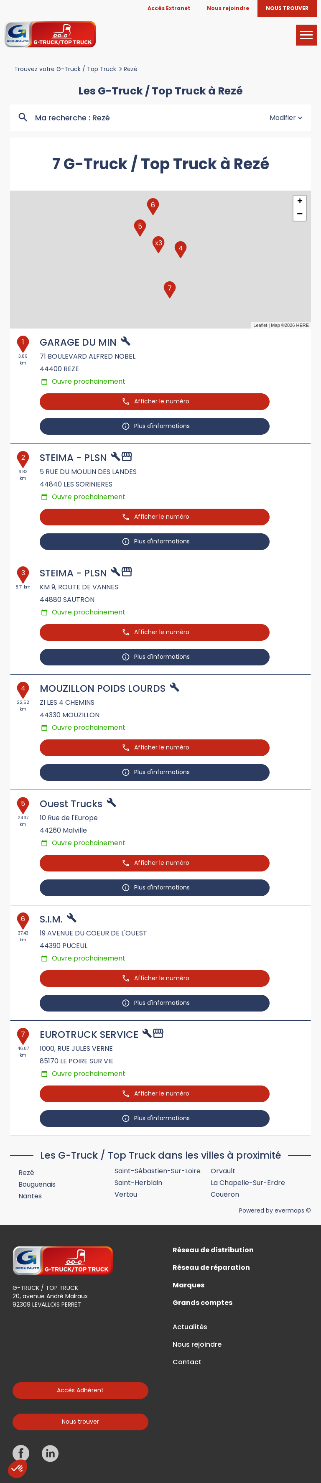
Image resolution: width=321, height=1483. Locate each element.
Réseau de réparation (211, 1268)
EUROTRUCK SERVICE (89, 1034)
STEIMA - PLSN (73, 457)
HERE (302, 325)
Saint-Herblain (138, 1182)
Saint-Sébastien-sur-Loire (158, 1171)
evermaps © (293, 1210)
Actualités (190, 1327)
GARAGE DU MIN (78, 342)
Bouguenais (37, 1184)
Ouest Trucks (71, 803)
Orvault (223, 1171)
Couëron (225, 1194)
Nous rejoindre (197, 1344)
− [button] (300, 214)
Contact (187, 1362)
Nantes (30, 1196)
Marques (188, 1285)
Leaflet (260, 325)
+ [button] (300, 202)
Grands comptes (202, 1303)
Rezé (131, 69)
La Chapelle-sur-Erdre (248, 1182)
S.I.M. (51, 919)
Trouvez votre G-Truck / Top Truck (65, 69)
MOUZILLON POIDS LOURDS (103, 688)
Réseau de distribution (213, 1250)
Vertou (126, 1194)
